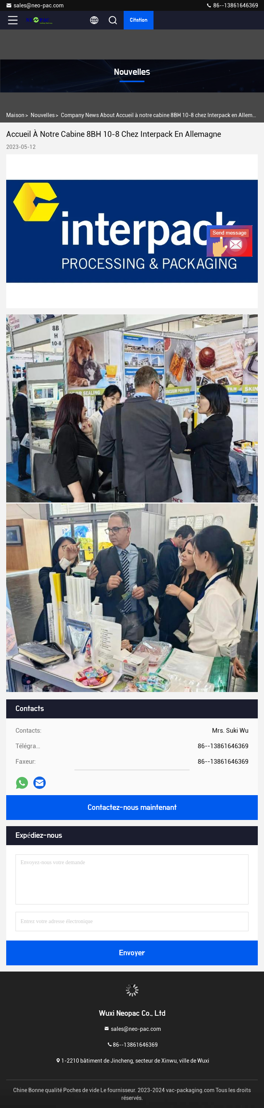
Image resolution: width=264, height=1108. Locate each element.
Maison (15, 115)
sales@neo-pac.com (35, 5)
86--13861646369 (232, 5)
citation (138, 20)
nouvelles (43, 115)
